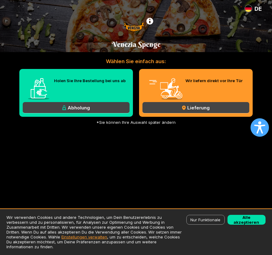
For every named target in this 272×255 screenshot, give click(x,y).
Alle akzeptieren (246, 220)
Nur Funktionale (205, 219)
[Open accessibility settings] (260, 127)
